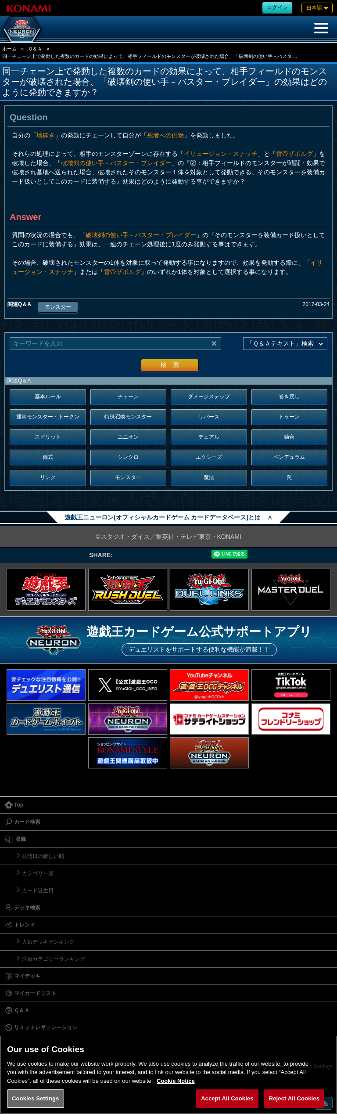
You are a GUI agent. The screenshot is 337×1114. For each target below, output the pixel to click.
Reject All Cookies (294, 1098)
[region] (168, 1074)
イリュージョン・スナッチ (221, 153)
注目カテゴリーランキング (53, 959)
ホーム (9, 48)
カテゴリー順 (38, 873)
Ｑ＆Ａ (35, 48)
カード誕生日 (38, 890)
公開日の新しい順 (43, 856)
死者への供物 (165, 135)
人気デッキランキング (48, 942)
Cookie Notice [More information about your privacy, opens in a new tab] (176, 1081)
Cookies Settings (35, 1098)
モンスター (58, 307)
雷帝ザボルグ (294, 153)
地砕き (45, 135)
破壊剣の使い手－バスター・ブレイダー (116, 162)
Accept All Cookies (227, 1098)
